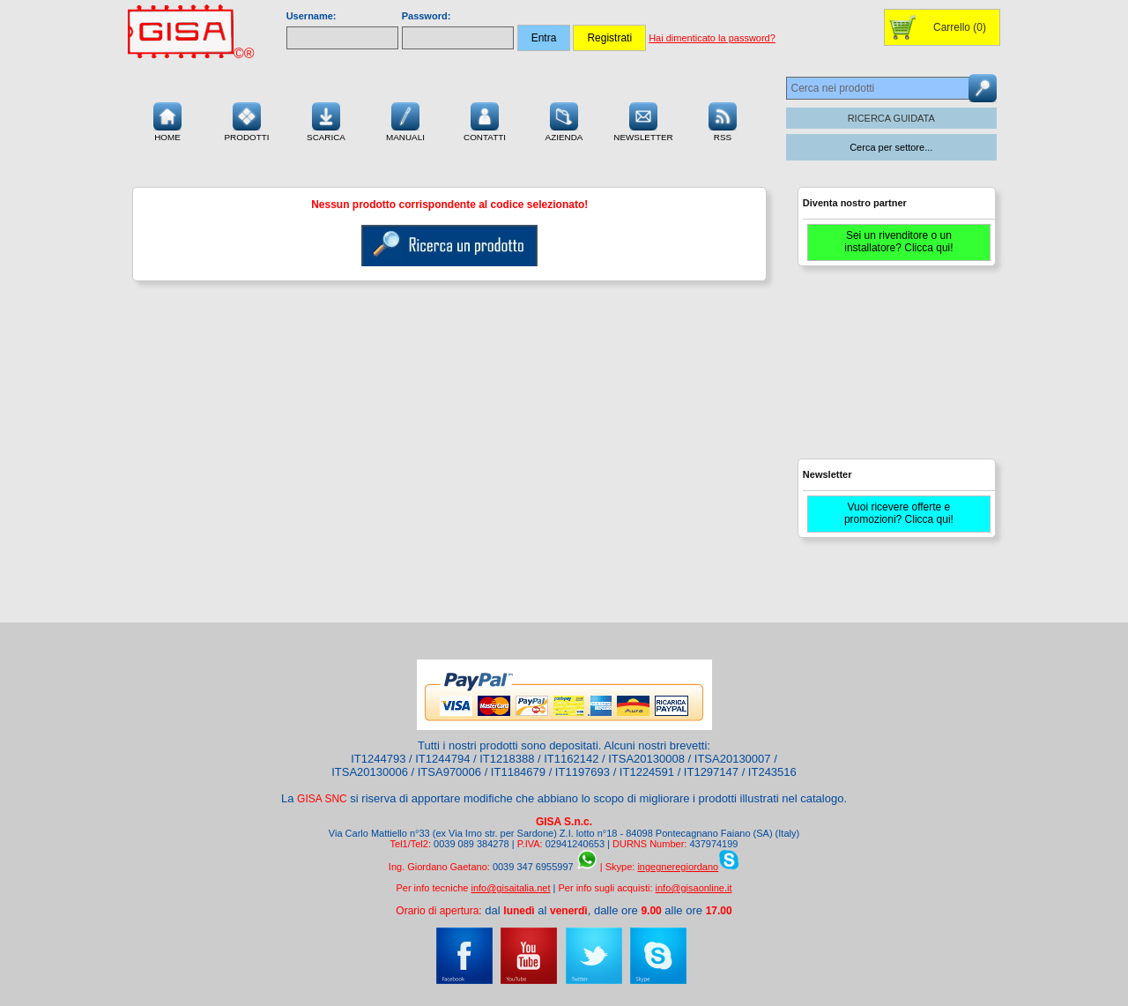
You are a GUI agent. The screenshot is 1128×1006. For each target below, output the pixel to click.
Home (167, 120)
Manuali (405, 120)
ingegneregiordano (677, 866)
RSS (723, 120)
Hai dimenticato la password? (712, 38)
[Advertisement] (894, 370)
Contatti (485, 120)
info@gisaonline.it (694, 888)
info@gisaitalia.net (510, 888)
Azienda (564, 120)
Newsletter (643, 120)
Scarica (326, 120)
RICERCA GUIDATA (891, 118)
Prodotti (246, 120)
